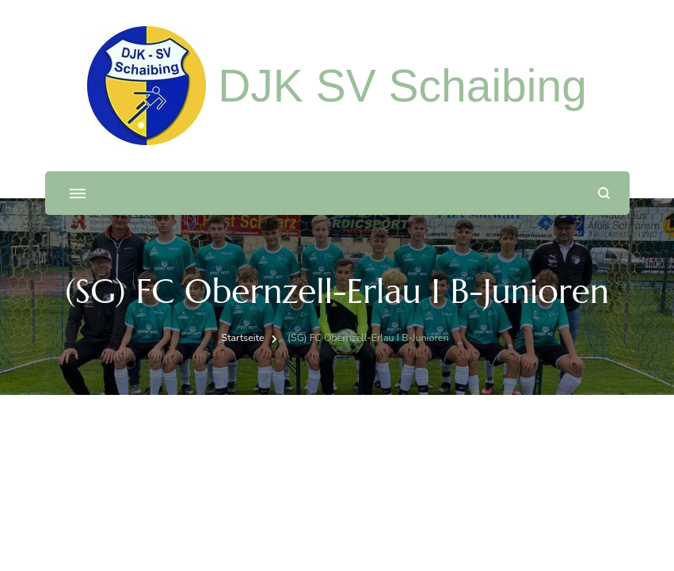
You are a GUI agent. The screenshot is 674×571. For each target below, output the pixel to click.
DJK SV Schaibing (402, 85)
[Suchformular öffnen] (604, 193)
